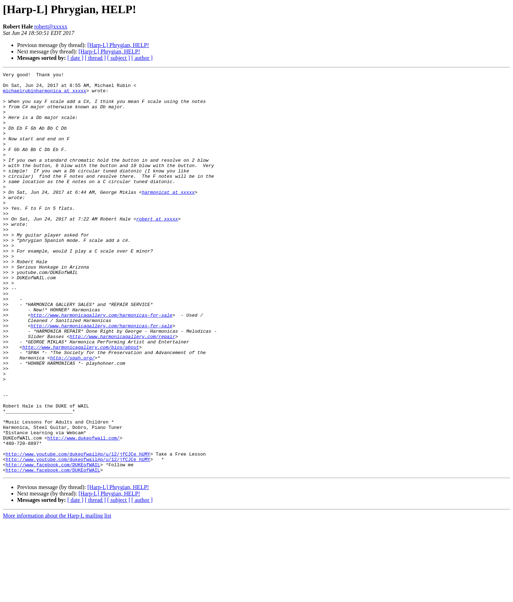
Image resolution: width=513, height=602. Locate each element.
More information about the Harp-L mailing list (57, 596)
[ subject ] (118, 58)
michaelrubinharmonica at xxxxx (44, 95)
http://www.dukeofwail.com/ (83, 511)
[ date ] (75, 58)
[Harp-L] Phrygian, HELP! (118, 45)
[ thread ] (95, 58)
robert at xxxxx (157, 248)
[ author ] (142, 58)
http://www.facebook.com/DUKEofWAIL (53, 543)
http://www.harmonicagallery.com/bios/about (80, 402)
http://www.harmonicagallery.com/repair (122, 389)
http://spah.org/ (72, 415)
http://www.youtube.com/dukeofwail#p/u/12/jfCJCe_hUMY (78, 531)
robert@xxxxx (50, 27)
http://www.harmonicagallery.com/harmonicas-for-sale (101, 364)
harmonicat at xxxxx (168, 216)
